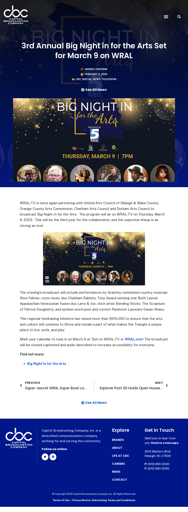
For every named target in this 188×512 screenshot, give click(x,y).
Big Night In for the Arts (48, 369)
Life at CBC (120, 461)
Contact (119, 485)
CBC (78, 79)
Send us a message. (165, 448)
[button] (166, 16)
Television (108, 79)
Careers (118, 469)
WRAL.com (134, 339)
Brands (118, 445)
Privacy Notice (81, 505)
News (96, 79)
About (117, 453)
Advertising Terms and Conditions (113, 505)
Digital (87, 79)
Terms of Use (61, 505)
